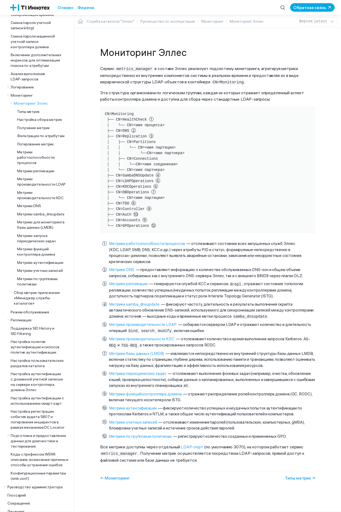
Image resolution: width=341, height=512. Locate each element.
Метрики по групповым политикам (37, 281)
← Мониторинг (115, 475)
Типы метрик (28, 111)
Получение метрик (33, 127)
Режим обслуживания (30, 312)
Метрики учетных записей (40, 270)
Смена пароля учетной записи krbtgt (31, 25)
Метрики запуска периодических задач (36, 238)
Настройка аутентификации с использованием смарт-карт (37, 401)
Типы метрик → (300, 475)
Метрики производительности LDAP (41, 182)
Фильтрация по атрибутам (40, 135)
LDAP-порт (192, 444)
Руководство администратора (35, 487)
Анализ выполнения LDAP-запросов (28, 76)
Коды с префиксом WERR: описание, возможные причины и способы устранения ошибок (39, 459)
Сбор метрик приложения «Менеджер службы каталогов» (37, 298)
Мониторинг (22, 95)
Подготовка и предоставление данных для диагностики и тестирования (38, 441)
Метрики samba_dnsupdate (40, 214)
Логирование (22, 87)
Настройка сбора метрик (39, 119)
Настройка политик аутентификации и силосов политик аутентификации (35, 347)
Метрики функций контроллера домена (36, 252)
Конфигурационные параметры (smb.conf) (38, 476)
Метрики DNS (29, 205)
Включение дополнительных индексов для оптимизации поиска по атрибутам (36, 60)
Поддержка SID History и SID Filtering (32, 331)
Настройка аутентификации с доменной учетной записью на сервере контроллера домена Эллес (37, 381)
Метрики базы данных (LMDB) (136, 351)
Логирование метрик (35, 144)
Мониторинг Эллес (31, 103)
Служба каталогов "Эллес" (110, 21)
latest (317, 21)
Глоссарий (16, 495)
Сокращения (18, 503)
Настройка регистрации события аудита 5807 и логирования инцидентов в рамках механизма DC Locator (37, 419)
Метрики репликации (35, 171)
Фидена (86, 7)
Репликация (21, 320)
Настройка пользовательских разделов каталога (37, 363)
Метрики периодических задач (137, 371)
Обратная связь (309, 7)
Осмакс (65, 7)
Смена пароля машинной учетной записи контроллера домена (33, 41)
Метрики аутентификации (40, 262)
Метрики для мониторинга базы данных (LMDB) (40, 225)
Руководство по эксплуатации (167, 21)
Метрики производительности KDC (40, 195)
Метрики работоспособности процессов (36, 157)
